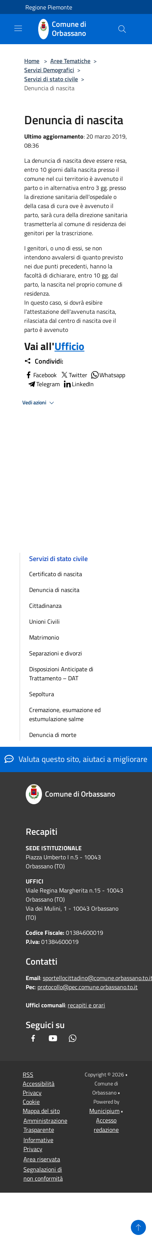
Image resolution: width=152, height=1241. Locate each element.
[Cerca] (122, 29)
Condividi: (43, 361)
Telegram (43, 383)
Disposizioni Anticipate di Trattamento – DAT (61, 673)
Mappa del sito (41, 1110)
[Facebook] (33, 1038)
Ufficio (69, 346)
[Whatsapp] (72, 1038)
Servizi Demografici (49, 69)
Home (31, 60)
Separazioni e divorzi (55, 653)
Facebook (40, 374)
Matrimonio (44, 637)
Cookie (31, 1101)
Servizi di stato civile (51, 78)
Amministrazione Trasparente (45, 1125)
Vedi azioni (39, 402)
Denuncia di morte (52, 734)
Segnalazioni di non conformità (43, 1174)
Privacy (32, 1092)
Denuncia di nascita (54, 589)
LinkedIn (78, 383)
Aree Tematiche (70, 60)
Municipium (104, 1110)
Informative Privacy (38, 1144)
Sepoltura (41, 693)
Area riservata (41, 1159)
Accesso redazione (106, 1125)
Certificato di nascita (55, 573)
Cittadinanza (45, 605)
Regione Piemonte (48, 7)
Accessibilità (38, 1083)
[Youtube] (52, 1038)
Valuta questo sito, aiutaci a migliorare (76, 759)
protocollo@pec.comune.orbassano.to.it (87, 986)
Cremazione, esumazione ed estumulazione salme (65, 714)
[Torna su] (138, 1227)
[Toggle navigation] (18, 28)
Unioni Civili (44, 621)
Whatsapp (107, 374)
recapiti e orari (86, 1005)
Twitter (73, 374)
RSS (28, 1074)
